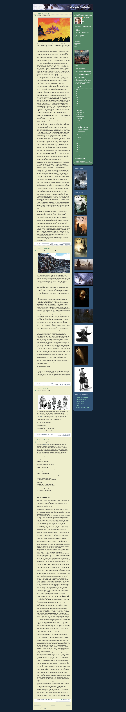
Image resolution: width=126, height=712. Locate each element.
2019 (77, 101)
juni (78, 122)
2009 (77, 153)
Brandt (57, 701)
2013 (77, 145)
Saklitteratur (77, 41)
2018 (77, 103)
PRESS (76, 29)
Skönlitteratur (77, 43)
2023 (77, 93)
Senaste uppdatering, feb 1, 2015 (83, 161)
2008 (77, 155)
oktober (79, 114)
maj (78, 124)
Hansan (77, 405)
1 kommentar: (66, 434)
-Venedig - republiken (80, 403)
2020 (77, 99)
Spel (63, 435)
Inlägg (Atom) (45, 708)
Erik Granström (87, 17)
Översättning (67, 244)
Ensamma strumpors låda (80, 68)
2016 (77, 107)
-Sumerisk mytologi (80, 401)
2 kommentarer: (66, 243)
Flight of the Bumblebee (43, 15)
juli (78, 120)
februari (79, 139)
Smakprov (55, 244)
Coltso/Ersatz (77, 26)
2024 (77, 91)
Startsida (53, 705)
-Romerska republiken (81, 399)
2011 (77, 149)
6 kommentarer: (66, 383)
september (79, 116)
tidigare (55, 311)
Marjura (68, 384)
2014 (77, 143)
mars (78, 137)
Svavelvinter (67, 435)
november (79, 112)
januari (79, 141)
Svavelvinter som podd (43, 390)
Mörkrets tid (77, 65)
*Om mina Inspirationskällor (82, 397)
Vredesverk (61, 244)
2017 (77, 105)
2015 (77, 109)
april (78, 126)
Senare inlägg (37, 705)
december (79, 110)
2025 (77, 89)
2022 (77, 95)
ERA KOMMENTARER (79, 32)
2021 (77, 97)
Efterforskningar (62, 384)
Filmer (75, 44)
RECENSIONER (78, 30)
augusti (79, 118)
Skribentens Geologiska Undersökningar (48, 250)
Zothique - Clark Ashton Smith (82, 407)
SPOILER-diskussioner (79, 35)
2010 (77, 151)
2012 (77, 147)
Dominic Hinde (46, 444)
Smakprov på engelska (43, 442)
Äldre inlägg (68, 705)
